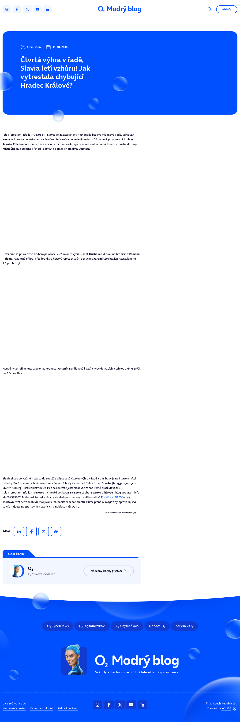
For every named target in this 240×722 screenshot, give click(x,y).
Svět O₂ (77, 20)
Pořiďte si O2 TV (112, 497)
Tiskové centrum (68, 708)
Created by (222, 708)
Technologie (101, 20)
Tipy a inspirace (157, 20)
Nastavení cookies (14, 708)
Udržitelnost (128, 20)
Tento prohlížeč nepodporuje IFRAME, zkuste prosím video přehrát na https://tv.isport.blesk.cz (72, 201)
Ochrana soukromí (41, 708)
